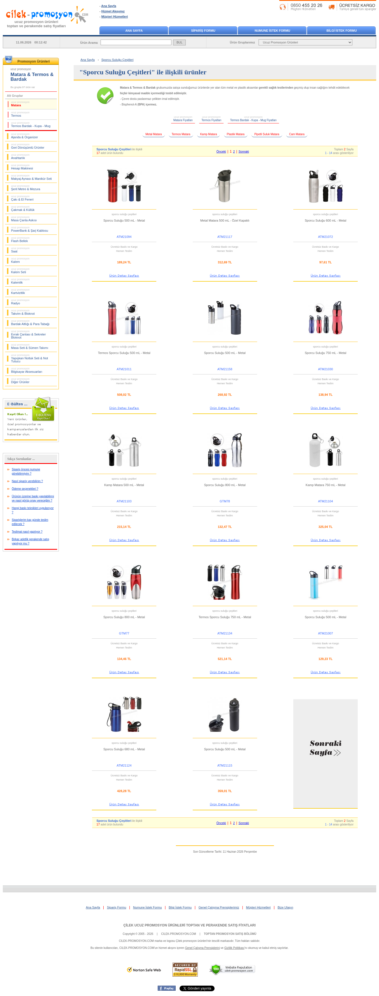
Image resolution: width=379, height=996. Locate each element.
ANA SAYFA (134, 30)
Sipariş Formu (116, 907)
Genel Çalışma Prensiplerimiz (219, 907)
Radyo (20, 302)
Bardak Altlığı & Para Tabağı (30, 322)
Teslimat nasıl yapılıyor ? (27, 531)
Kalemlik (20, 281)
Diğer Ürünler (20, 381)
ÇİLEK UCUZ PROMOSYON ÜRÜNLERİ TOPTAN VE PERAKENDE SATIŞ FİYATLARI (189, 925)
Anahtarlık (20, 156)
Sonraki (243, 151)
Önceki (221, 151)
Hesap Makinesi (22, 167)
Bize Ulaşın (285, 907)
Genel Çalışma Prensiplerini (202, 947)
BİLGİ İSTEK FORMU (341, 30)
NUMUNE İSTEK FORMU (272, 30)
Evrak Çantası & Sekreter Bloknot (28, 334)
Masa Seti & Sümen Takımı (29, 346)
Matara (20, 104)
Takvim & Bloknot (23, 312)
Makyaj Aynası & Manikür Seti (31, 177)
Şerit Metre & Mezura (25, 188)
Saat (20, 250)
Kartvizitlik (20, 291)
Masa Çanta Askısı (24, 219)
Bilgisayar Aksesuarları (26, 370)
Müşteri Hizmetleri (114, 16)
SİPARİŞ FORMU (203, 30)
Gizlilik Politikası (234, 947)
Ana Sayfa (108, 6)
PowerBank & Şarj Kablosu (29, 229)
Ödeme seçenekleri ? (25, 488)
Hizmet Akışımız (113, 11)
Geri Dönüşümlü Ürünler (28, 146)
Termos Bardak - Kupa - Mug (31, 124)
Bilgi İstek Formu (180, 907)
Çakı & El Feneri (22, 198)
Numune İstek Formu (147, 907)
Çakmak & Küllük (23, 208)
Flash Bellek (20, 239)
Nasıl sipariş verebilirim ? (27, 481)
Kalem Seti (20, 271)
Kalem (20, 260)
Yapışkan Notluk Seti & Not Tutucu (29, 358)
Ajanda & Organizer (24, 136)
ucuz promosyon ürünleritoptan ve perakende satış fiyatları (36, 24)
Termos (20, 114)
